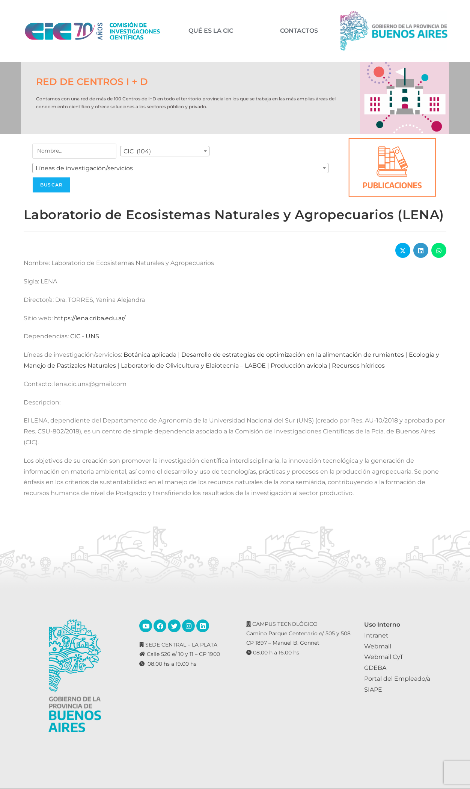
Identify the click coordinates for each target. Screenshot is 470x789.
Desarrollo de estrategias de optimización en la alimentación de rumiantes (292, 354)
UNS (92, 336)
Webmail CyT (383, 656)
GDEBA (375, 667)
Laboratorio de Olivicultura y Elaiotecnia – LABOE (193, 365)
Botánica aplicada (150, 354)
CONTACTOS (299, 31)
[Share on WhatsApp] (438, 250)
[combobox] (164, 151)
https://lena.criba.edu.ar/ (89, 318)
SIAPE (373, 689)
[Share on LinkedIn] (420, 250)
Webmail (377, 646)
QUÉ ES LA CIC (210, 31)
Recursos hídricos (358, 365)
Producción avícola (299, 365)
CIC (75, 336)
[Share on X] (402, 250)
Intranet (376, 635)
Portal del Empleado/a (397, 678)
